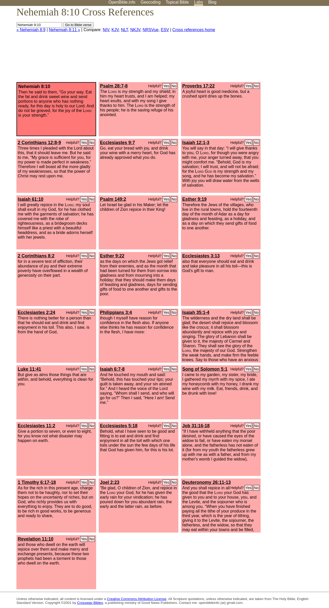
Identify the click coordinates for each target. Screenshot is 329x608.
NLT (124, 30)
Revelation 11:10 (35, 539)
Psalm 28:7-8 (114, 86)
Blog (212, 2)
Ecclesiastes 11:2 (36, 425)
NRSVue (151, 30)
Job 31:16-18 (196, 425)
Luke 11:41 (29, 369)
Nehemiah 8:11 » (64, 30)
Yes (166, 86)
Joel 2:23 (109, 482)
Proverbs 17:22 (198, 86)
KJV (115, 30)
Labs (198, 2)
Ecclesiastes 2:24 (36, 312)
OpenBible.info (121, 2)
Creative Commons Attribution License (136, 599)
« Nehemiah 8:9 (30, 30)
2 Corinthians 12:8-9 (39, 142)
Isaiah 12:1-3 (195, 142)
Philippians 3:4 (116, 312)
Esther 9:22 (112, 255)
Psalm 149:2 (113, 199)
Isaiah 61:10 (30, 199)
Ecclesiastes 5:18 (119, 425)
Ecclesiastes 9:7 (117, 142)
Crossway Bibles (90, 603)
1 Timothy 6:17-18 (37, 482)
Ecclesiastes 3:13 (201, 255)
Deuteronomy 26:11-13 (206, 482)
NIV (106, 30)
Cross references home (193, 30)
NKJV (135, 30)
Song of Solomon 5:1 (204, 369)
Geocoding (150, 2)
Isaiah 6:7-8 (112, 369)
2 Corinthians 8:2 (36, 255)
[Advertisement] (277, 46)
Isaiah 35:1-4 (195, 312)
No (174, 86)
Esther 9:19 (194, 199)
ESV (165, 30)
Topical (177, 2)
